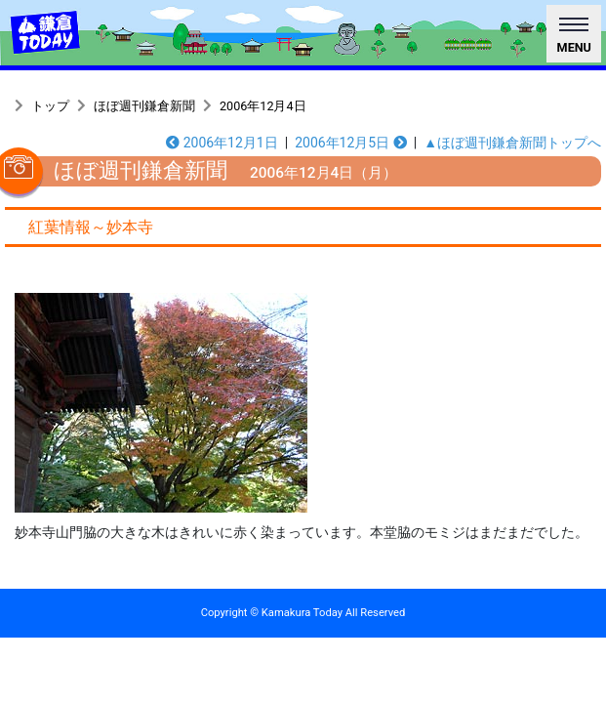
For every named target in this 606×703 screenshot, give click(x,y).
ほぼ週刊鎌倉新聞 (144, 106)
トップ (50, 106)
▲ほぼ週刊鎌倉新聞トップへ (512, 142)
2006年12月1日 (222, 142)
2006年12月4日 (263, 106)
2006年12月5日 (351, 142)
